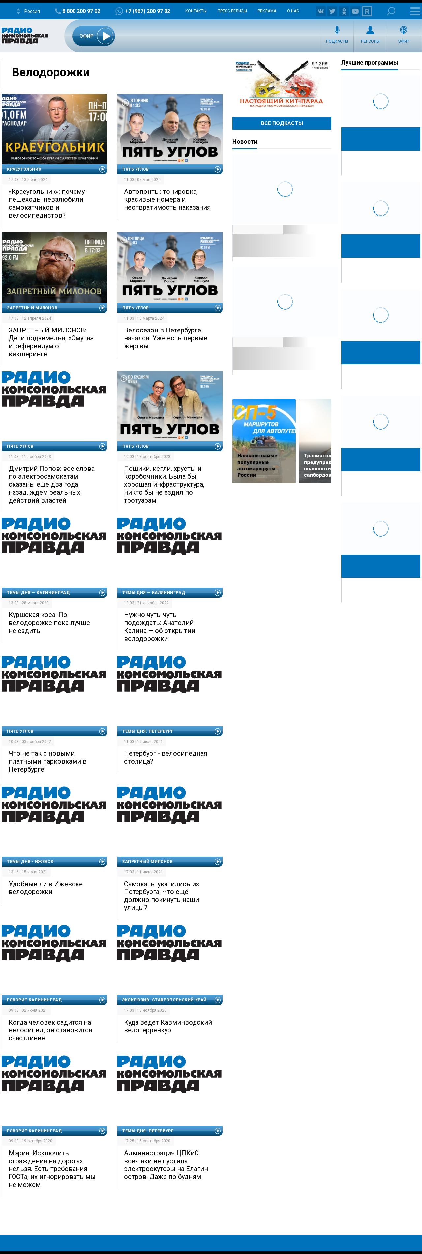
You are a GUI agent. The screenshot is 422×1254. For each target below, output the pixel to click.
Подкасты (337, 41)
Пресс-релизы (232, 11)
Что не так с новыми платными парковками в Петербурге (48, 761)
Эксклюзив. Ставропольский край (164, 1000)
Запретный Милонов (32, 308)
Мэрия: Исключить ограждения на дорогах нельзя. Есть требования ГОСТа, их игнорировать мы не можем (52, 1169)
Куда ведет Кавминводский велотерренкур (168, 1026)
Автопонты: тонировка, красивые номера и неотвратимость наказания (167, 199)
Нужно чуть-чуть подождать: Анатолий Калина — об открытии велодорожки (159, 627)
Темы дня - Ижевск (30, 861)
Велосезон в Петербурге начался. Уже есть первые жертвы (165, 338)
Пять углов (135, 169)
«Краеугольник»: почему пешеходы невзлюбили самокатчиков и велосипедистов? (47, 203)
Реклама (267, 11)
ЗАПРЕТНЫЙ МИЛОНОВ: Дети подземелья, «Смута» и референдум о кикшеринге (51, 342)
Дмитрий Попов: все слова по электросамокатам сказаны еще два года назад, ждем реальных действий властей (52, 484)
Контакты (196, 11)
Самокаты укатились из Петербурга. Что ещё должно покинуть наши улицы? (161, 896)
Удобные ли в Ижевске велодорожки (46, 888)
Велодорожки (51, 72)
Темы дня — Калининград (38, 592)
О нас (293, 11)
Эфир (403, 41)
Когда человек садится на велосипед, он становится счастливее (50, 1030)
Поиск (391, 11)
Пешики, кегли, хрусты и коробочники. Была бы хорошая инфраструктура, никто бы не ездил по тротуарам (164, 484)
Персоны (370, 41)
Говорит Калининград (34, 1000)
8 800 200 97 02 (81, 11)
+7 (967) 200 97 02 (147, 11)
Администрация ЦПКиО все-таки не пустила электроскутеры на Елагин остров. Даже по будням (166, 1165)
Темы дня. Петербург (147, 731)
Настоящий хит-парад (281, 84)
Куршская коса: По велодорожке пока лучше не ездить (49, 623)
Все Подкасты (282, 123)
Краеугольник (24, 169)
